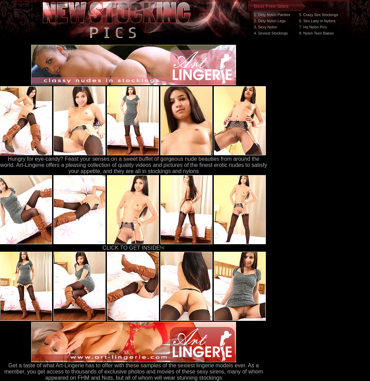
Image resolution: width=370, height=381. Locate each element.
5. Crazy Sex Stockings (318, 15)
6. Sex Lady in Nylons (317, 21)
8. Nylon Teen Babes (316, 33)
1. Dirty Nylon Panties (272, 15)
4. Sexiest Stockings (271, 33)
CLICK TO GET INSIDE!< (133, 248)
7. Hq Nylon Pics (313, 27)
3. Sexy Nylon (265, 27)
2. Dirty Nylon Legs (270, 21)
